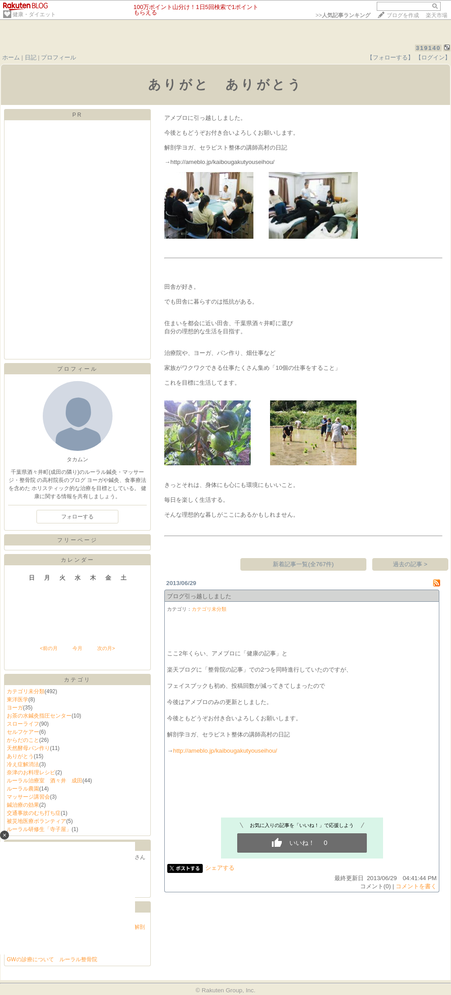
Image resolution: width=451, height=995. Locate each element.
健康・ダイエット (34, 14)
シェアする (220, 867)
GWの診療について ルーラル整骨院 (52, 959)
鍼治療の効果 (23, 805)
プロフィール (58, 57)
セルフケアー (23, 732)
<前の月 (48, 648)
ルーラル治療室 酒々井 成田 (44, 780)
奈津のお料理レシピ (31, 772)
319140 (428, 48)
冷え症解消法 (23, 764)
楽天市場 (436, 15)
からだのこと (23, 740)
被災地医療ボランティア (36, 821)
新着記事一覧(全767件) (303, 564)
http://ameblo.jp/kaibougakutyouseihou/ (225, 750)
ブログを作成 (403, 15)
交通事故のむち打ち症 (34, 813)
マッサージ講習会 (28, 797)
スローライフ (23, 724)
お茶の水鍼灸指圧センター (39, 716)
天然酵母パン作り (28, 748)
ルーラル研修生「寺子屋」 (39, 829)
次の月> (106, 648)
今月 (77, 648)
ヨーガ (15, 707)
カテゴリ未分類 (26, 691)
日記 (30, 57)
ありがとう (20, 756)
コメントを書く (416, 886)
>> (343, 15)
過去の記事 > (410, 564)
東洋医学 (17, 699)
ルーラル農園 (23, 789)
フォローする (77, 516)
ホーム (11, 57)
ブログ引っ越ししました (199, 596)
